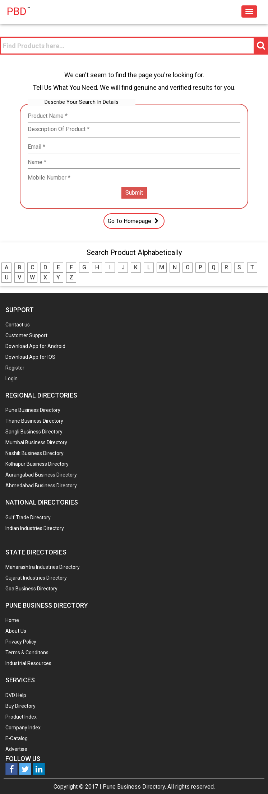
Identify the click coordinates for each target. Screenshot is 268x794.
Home (12, 620)
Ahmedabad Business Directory (41, 485)
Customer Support (26, 335)
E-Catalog (16, 738)
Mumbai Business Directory (36, 442)
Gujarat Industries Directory (36, 578)
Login (11, 378)
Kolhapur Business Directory (37, 464)
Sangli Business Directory (34, 432)
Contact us (17, 325)
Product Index (21, 717)
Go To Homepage (134, 221)
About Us (15, 631)
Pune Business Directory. (134, 786)
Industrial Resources (28, 663)
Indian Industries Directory (34, 528)
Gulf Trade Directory (28, 517)
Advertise (16, 749)
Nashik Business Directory (34, 453)
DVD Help (15, 695)
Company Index (23, 727)
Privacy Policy (20, 642)
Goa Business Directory (31, 588)
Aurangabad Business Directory (41, 475)
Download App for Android (35, 346)
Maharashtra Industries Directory (42, 567)
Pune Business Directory (32, 410)
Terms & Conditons (26, 652)
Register (14, 368)
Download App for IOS (30, 357)
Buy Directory (20, 706)
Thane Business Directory (34, 421)
